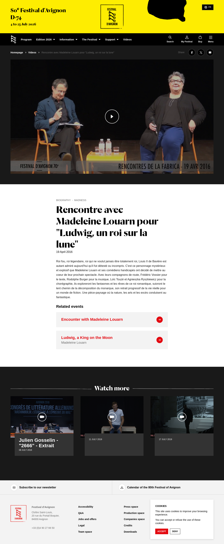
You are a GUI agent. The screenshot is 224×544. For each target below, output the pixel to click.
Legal (81, 525)
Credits (128, 525)
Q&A (81, 513)
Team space (85, 531)
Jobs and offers (87, 519)
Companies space (134, 519)
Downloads (130, 531)
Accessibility (85, 506)
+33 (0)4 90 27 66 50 (43, 528)
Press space (131, 506)
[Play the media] (112, 116)
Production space (134, 513)
